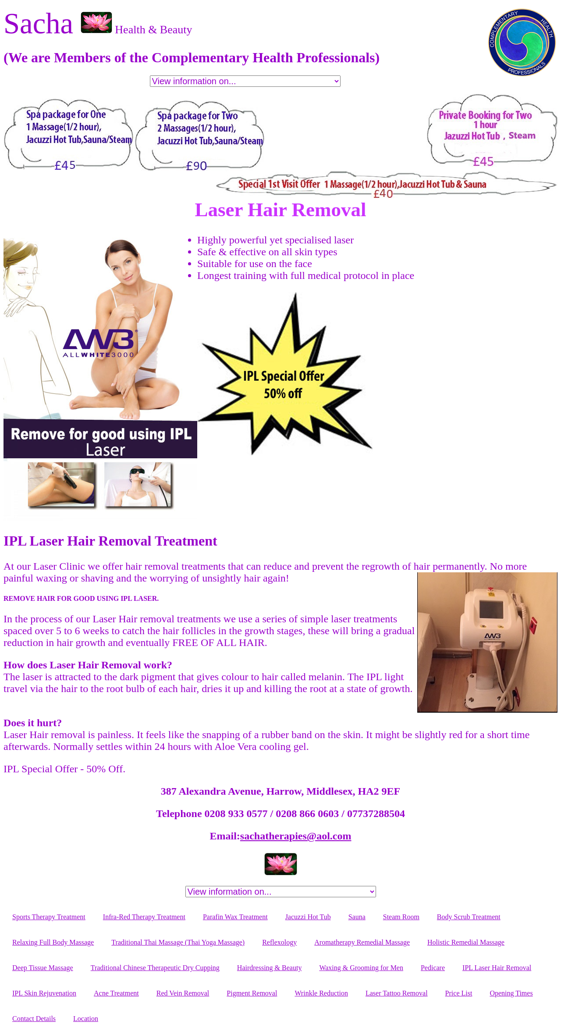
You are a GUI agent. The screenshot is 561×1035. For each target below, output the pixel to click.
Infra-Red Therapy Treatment (144, 917)
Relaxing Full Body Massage (53, 942)
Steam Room (401, 917)
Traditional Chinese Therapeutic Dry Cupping (155, 967)
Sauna (357, 917)
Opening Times (511, 993)
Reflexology (279, 942)
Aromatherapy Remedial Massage (362, 942)
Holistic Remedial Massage (465, 942)
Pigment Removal (252, 993)
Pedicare (433, 967)
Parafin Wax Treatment (235, 917)
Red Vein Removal (182, 993)
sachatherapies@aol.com (296, 836)
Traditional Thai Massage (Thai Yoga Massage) (178, 942)
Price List (458, 993)
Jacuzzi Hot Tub (308, 917)
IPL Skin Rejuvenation (44, 993)
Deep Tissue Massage (42, 967)
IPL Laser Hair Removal (496, 967)
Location (85, 1018)
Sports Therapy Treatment (48, 917)
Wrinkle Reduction (321, 993)
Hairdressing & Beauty (269, 967)
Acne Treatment (116, 993)
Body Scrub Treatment (469, 917)
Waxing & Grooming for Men (361, 967)
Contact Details (34, 1018)
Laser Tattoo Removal (397, 993)
